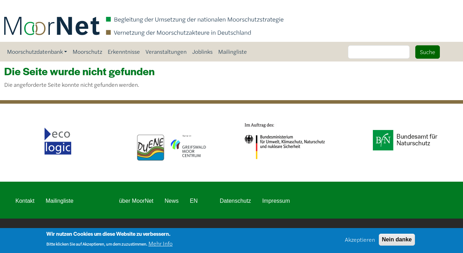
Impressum (276, 201)
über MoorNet (136, 201)
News (172, 201)
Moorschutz (87, 51)
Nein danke (397, 241)
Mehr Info (160, 245)
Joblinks (202, 51)
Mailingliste (232, 51)
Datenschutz (235, 201)
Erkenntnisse (124, 51)
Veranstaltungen (166, 51)
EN (193, 201)
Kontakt (24, 201)
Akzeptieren (360, 241)
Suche (427, 52)
